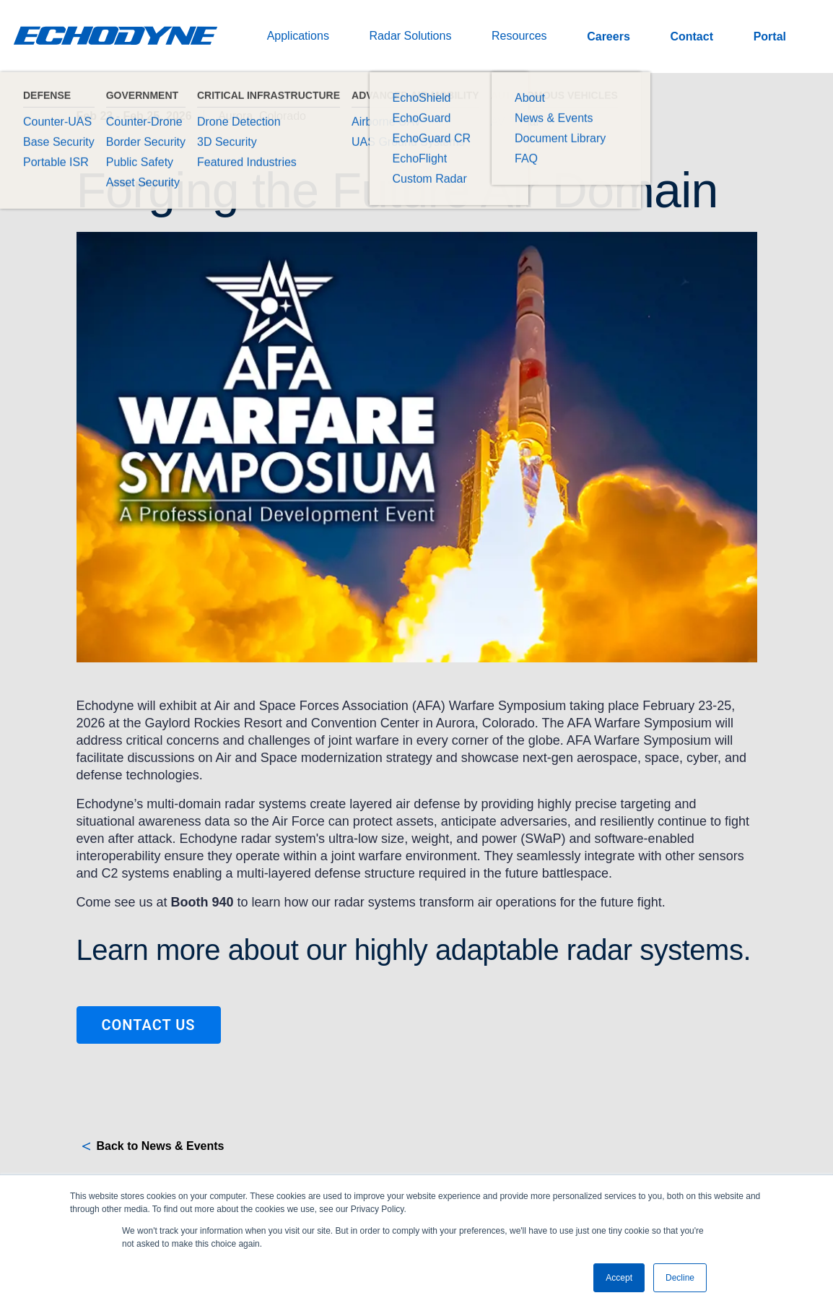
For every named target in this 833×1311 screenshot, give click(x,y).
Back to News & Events (160, 1146)
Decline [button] (680, 1278)
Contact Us (148, 1025)
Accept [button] (619, 1278)
